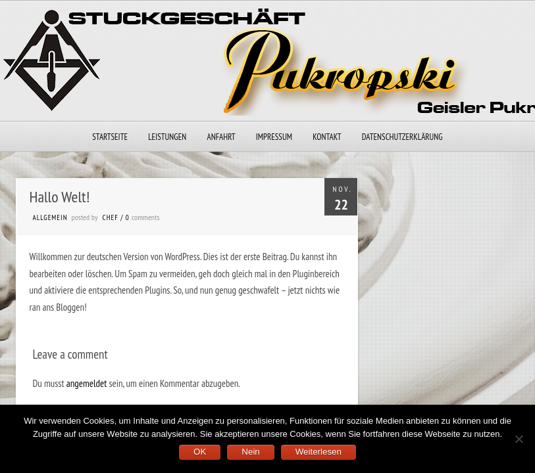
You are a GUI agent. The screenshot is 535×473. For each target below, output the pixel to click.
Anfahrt (221, 137)
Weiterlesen (318, 452)
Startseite (110, 137)
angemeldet (86, 383)
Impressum (274, 137)
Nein (250, 452)
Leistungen (167, 137)
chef (110, 217)
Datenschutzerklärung (402, 137)
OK (199, 452)
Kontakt (327, 137)
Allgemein (50, 217)
